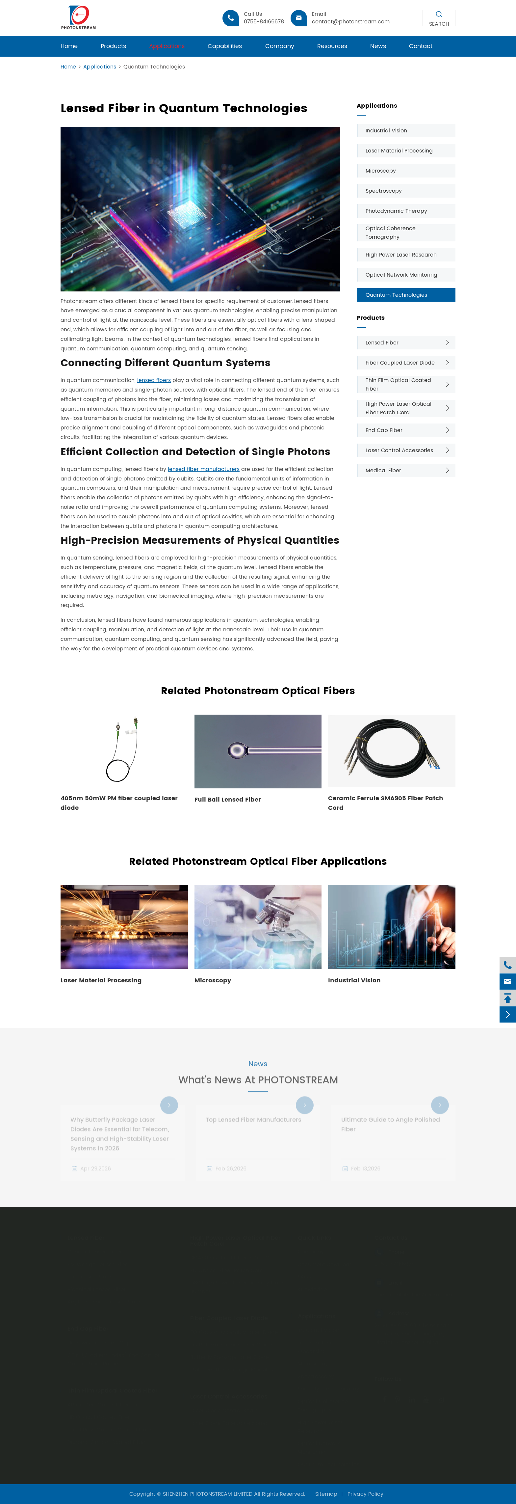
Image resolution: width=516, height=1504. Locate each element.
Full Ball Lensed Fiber (227, 800)
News (378, 46)
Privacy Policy (365, 1494)
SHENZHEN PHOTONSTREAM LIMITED (207, 1494)
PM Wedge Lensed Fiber (98, 1262)
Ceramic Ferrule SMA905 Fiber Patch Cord (385, 803)
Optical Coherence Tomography (391, 232)
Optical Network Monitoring (401, 275)
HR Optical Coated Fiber (99, 1415)
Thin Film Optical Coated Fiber (398, 384)
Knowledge (312, 1287)
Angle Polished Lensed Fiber (104, 1300)
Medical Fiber (383, 470)
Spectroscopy (384, 191)
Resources (332, 46)
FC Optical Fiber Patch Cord (227, 1268)
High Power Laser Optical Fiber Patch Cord (398, 408)
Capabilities (225, 46)
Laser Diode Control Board (224, 1408)
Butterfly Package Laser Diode (229, 1355)
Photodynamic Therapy (396, 211)
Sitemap (326, 1494)
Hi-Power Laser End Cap (99, 1340)
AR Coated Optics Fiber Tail (103, 1402)
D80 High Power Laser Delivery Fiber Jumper (237, 1285)
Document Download (325, 1262)
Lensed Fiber (382, 343)
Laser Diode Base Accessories (229, 1421)
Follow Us (388, 1377)
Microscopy (381, 171)
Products (113, 46)
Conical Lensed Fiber (94, 1249)
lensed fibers (154, 380)
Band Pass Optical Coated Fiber (109, 1427)
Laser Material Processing (399, 151)
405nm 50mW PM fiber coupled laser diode (119, 803)
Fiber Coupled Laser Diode (400, 363)
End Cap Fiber (384, 430)
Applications (167, 46)
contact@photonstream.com (413, 1292)
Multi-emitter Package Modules (231, 1367)
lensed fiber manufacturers (204, 469)
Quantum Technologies (154, 67)
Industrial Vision (386, 130)
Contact (420, 46)
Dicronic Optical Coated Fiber (106, 1440)
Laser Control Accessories (399, 450)
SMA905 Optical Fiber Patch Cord (234, 1255)
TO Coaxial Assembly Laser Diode (234, 1330)
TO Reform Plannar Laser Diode (231, 1342)
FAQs (304, 1275)
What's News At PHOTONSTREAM (258, 1087)
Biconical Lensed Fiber (96, 1287)
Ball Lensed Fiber (89, 1275)
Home (69, 46)
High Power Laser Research (401, 255)
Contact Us (391, 1236)
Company (279, 46)
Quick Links (314, 1236)
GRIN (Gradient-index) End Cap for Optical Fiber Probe (113, 1357)
